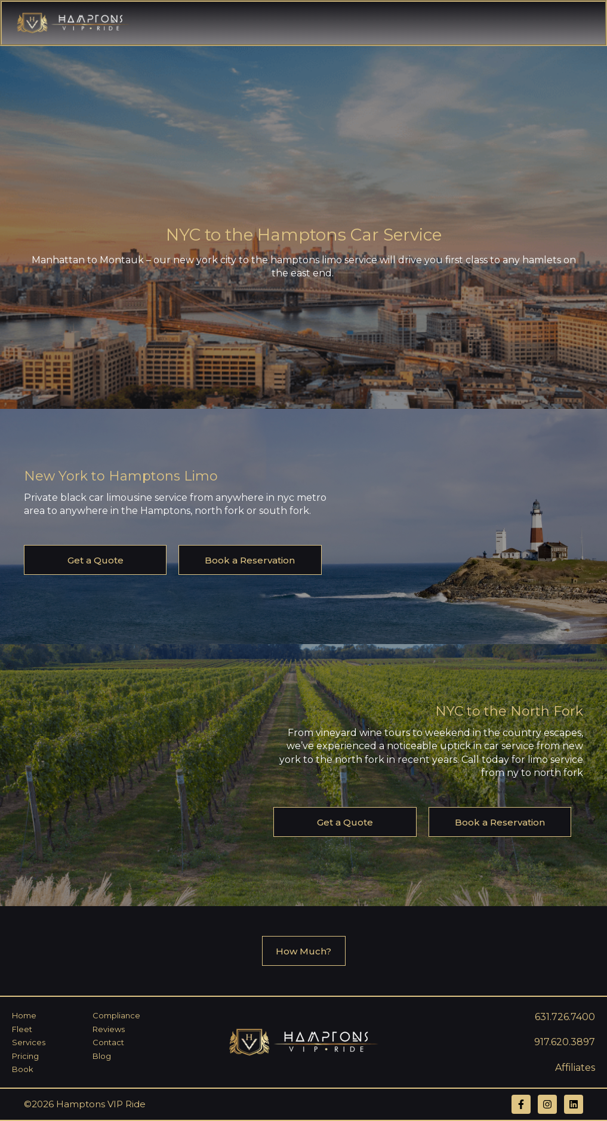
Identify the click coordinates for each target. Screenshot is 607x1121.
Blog (102, 1056)
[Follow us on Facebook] (521, 1104)
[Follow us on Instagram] (547, 1104)
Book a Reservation (250, 560)
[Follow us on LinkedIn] (573, 1104)
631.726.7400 (565, 1017)
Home (24, 1015)
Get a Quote (95, 560)
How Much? (303, 951)
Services (28, 1042)
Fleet (22, 1029)
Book (22, 1069)
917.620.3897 (564, 1042)
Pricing (25, 1056)
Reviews (109, 1029)
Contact (108, 1042)
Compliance (116, 1015)
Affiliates (575, 1067)
